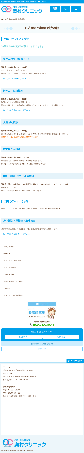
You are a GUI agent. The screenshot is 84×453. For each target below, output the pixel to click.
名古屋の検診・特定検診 (13, 281)
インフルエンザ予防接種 (13, 295)
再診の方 (60, 336)
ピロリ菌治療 (8, 274)
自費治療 (6, 288)
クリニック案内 (9, 267)
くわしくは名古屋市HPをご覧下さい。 (16, 79)
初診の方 (23, 336)
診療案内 (6, 254)
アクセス (41, 349)
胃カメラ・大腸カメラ (12, 260)
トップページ (8, 247)
